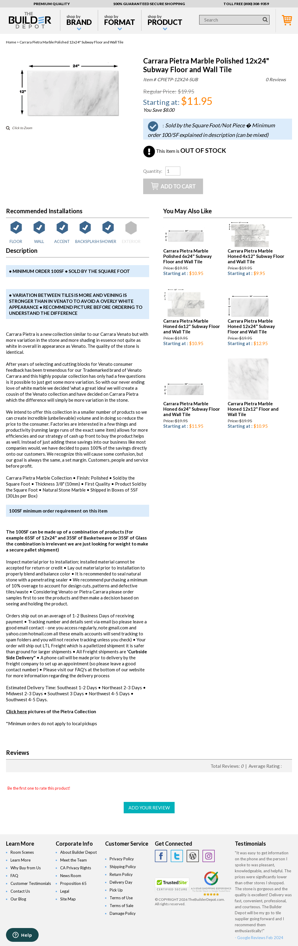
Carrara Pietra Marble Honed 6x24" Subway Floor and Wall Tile (191, 409)
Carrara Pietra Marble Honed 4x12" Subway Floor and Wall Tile (256, 256)
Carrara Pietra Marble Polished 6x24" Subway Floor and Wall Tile (187, 256)
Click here (16, 711)
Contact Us (20, 891)
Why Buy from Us (25, 867)
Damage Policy (123, 913)
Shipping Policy (123, 866)
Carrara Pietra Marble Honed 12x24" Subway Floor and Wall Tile (251, 326)
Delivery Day (121, 882)
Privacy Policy (122, 858)
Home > (12, 42)
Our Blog (18, 899)
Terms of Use (121, 897)
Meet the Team (73, 860)
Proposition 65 (73, 883)
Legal (64, 891)
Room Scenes (22, 852)
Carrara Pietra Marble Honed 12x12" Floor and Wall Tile (253, 409)
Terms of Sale (121, 905)
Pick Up (116, 890)
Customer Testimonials (30, 883)
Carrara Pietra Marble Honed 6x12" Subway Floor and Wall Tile (191, 326)
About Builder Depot (78, 852)
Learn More (20, 860)
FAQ (14, 875)
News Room (70, 875)
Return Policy (121, 874)
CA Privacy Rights (75, 867)
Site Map (68, 899)
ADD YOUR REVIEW (149, 807)
